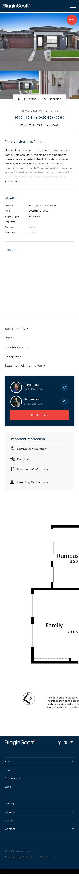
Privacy (28, 851)
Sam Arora (31, 399)
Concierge (24, 459)
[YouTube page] (71, 743)
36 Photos (27, 99)
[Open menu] (72, 6)
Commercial (13, 778)
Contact (10, 829)
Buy (7, 761)
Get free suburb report (31, 448)
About (9, 820)
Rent (8, 770)
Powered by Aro (51, 857)
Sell (7, 795)
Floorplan (52, 99)
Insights (10, 812)
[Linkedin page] (66, 743)
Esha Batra (31, 385)
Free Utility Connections (32, 482)
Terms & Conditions (14, 851)
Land (8, 786)
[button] (10, 337)
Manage (10, 803)
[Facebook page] (60, 743)
